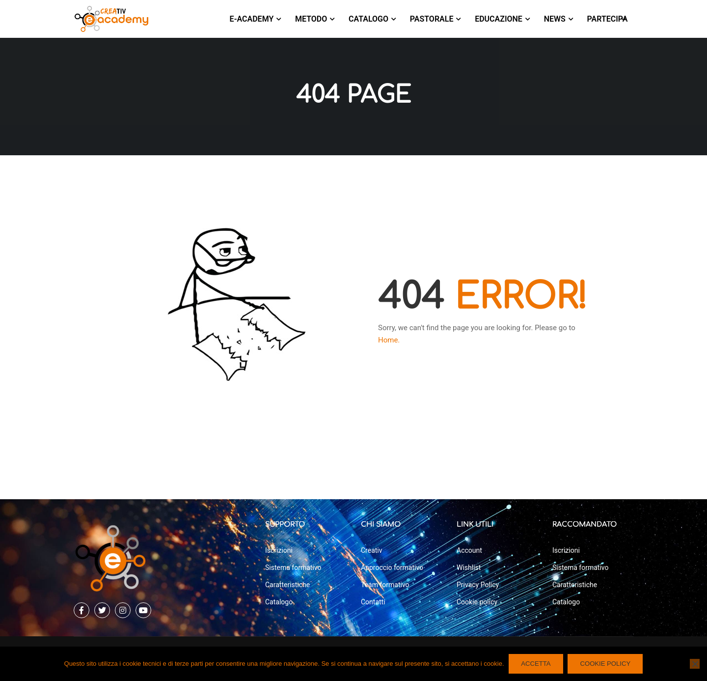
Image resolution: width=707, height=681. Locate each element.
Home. (389, 342)
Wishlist (469, 567)
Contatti (373, 602)
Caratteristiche (287, 585)
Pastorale (432, 19)
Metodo (311, 19)
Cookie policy (477, 602)
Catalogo (368, 19)
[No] (695, 664)
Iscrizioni (279, 550)
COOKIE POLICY (605, 663)
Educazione (498, 19)
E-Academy (252, 19)
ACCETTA (536, 663)
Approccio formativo (392, 567)
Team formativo (385, 585)
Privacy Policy (478, 585)
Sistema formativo (293, 567)
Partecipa (607, 19)
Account (469, 550)
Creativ (371, 550)
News (555, 19)
